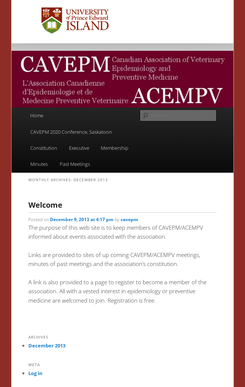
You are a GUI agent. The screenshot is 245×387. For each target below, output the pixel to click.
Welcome (45, 205)
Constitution (43, 148)
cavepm (129, 219)
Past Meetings (75, 164)
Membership (114, 148)
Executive (79, 148)
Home (36, 115)
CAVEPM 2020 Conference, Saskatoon (71, 132)
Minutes (39, 164)
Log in (35, 373)
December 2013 (46, 345)
